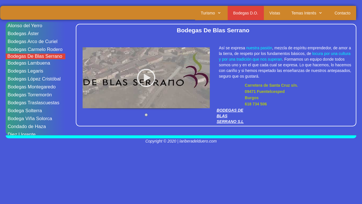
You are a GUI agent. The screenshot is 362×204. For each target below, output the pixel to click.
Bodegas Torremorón (30, 94)
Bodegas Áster (23, 33)
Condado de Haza (27, 126)
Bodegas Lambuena (29, 63)
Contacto (342, 13)
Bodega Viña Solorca (30, 118)
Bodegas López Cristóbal (34, 79)
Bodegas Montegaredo (32, 87)
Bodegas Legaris (25, 71)
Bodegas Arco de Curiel (32, 41)
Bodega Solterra (25, 110)
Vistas (275, 13)
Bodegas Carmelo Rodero (35, 49)
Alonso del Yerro (25, 25)
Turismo (211, 13)
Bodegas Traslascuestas (33, 102)
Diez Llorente (22, 134)
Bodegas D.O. (245, 13)
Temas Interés (307, 13)
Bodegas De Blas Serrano (34, 56)
